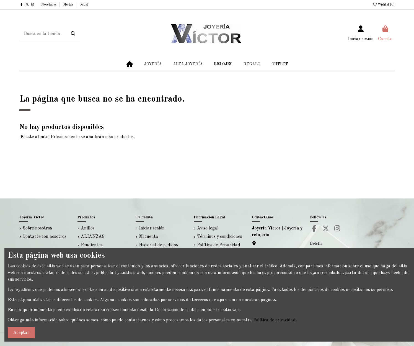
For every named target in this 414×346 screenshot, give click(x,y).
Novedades (49, 4)
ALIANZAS (93, 236)
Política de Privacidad (218, 245)
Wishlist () (384, 4)
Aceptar (21, 332)
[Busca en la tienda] (73, 34)
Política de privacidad (274, 320)
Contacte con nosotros (44, 236)
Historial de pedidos (158, 245)
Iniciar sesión (152, 228)
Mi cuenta (148, 236)
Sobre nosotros (37, 228)
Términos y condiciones (219, 236)
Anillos (88, 228)
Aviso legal (208, 228)
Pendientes (92, 245)
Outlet (83, 4)
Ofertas (68, 4)
